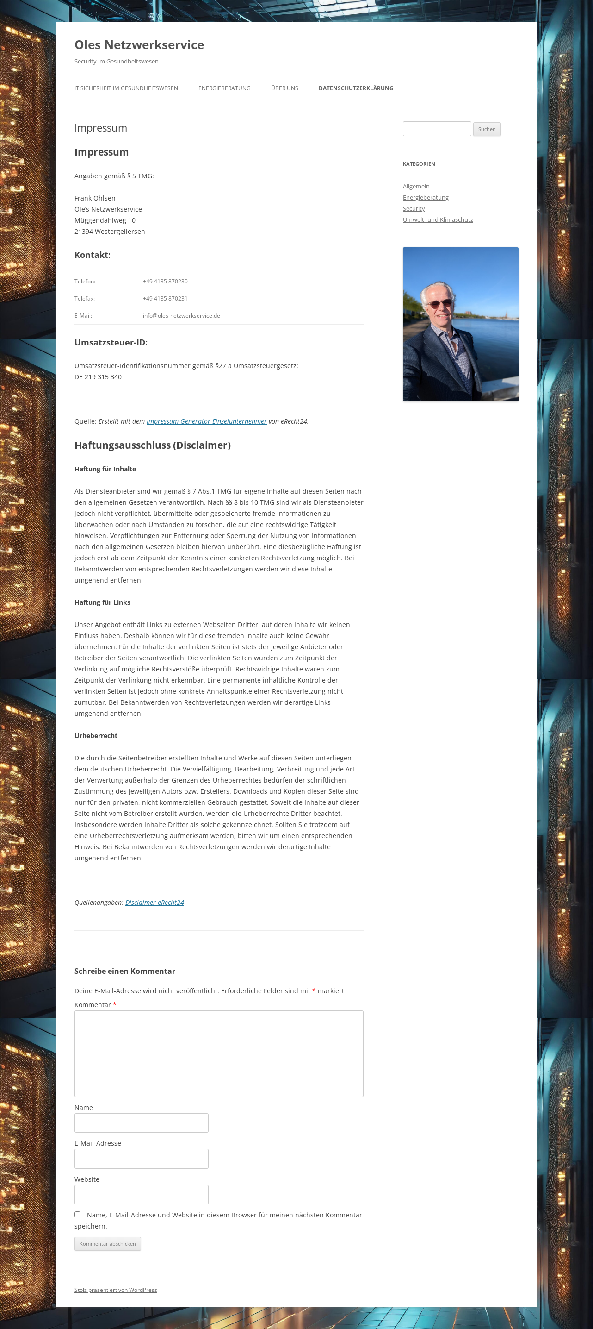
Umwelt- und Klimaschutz (438, 219)
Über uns (284, 88)
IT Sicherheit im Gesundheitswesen (126, 88)
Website (86, 1179)
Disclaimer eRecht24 (154, 902)
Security (414, 208)
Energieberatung (224, 88)
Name (83, 1107)
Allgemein (416, 186)
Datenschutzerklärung (356, 88)
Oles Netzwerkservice (139, 44)
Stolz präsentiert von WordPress (115, 1290)
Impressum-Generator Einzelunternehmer (207, 421)
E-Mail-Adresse (97, 1143)
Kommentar (95, 1004)
